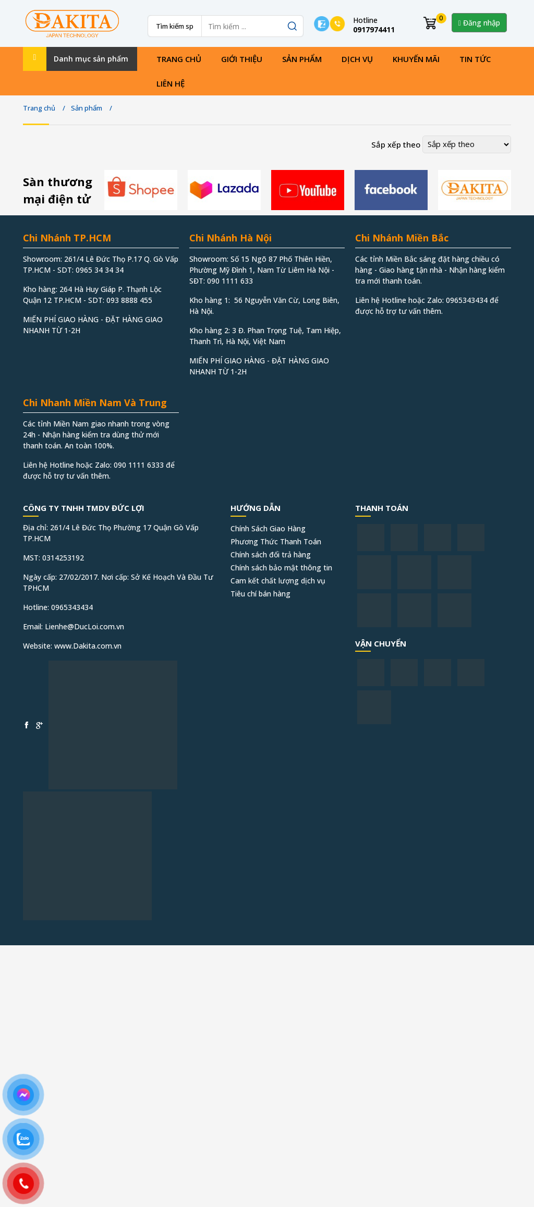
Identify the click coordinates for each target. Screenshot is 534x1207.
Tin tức (475, 59)
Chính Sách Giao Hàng (268, 528)
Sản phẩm (302, 59)
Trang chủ (178, 59)
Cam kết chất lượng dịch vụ (277, 581)
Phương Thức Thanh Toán (275, 541)
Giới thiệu (241, 59)
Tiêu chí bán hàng (260, 594)
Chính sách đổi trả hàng (270, 554)
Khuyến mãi (416, 59)
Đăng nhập (479, 23)
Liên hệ (170, 83)
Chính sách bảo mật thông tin (281, 567)
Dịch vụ (357, 59)
